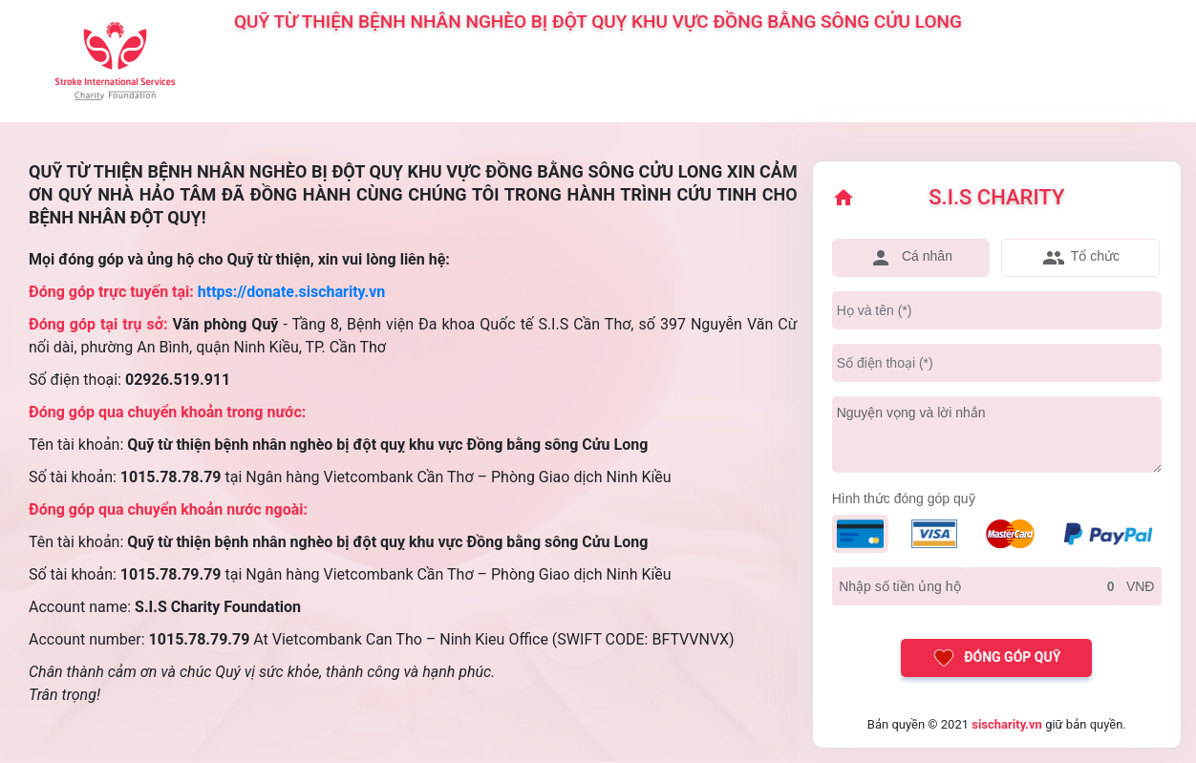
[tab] (911, 258)
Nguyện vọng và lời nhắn (911, 412)
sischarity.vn (1007, 724)
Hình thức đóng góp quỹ (903, 498)
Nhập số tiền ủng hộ (899, 586)
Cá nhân (910, 257)
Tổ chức (1081, 257)
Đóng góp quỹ (996, 657)
